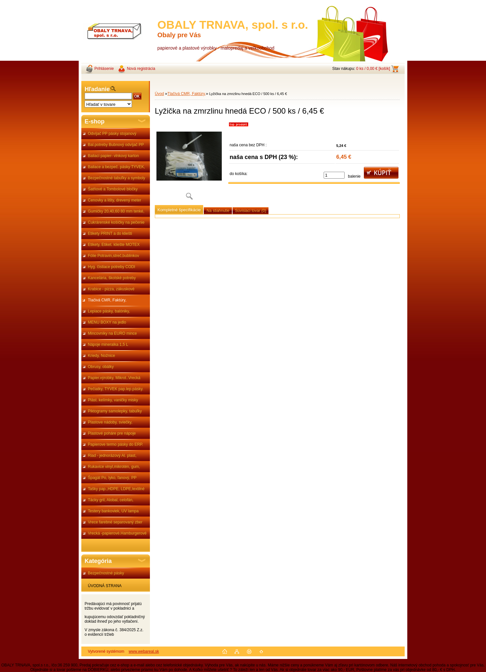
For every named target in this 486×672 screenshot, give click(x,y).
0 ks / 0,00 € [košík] (373, 68)
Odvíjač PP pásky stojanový (112, 133)
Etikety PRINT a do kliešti (110, 233)
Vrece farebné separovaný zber (115, 522)
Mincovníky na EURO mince (112, 333)
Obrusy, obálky (101, 366)
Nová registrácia (141, 68)
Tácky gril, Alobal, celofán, (110, 500)
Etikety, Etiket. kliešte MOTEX (113, 244)
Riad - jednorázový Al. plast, (112, 455)
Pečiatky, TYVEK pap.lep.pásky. (115, 389)
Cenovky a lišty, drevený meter (114, 200)
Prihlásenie (104, 68)
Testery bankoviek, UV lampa (113, 511)
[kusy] (334, 175)
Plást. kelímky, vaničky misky (113, 400)
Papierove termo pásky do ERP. (115, 444)
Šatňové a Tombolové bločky (113, 189)
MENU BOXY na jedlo (107, 322)
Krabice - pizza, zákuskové (111, 289)
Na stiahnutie (217, 210)
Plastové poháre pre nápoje (112, 433)
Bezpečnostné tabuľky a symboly (116, 178)
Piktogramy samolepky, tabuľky (115, 411)
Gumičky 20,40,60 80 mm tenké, (116, 211)
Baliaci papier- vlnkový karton (113, 155)
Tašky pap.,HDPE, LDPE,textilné (116, 489)
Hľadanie (97, 89)
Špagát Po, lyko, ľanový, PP (112, 477)
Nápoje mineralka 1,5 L (108, 344)
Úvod (159, 93)
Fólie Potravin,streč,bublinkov (113, 255)
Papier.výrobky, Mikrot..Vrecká (114, 378)
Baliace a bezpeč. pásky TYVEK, (116, 167)
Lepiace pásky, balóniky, (109, 311)
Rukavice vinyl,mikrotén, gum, (114, 466)
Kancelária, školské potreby (112, 278)
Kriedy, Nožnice (101, 355)
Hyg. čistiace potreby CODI (111, 266)
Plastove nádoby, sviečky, (110, 422)
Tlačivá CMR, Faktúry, (107, 300)
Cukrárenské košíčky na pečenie (116, 222)
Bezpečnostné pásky (106, 573)
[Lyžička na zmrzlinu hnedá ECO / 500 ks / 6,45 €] (189, 163)
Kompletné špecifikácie (179, 209)
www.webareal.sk (144, 651)
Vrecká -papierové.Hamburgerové (117, 533)
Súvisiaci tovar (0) (250, 210)
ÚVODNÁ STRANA (105, 586)
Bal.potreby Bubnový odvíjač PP (116, 144)
